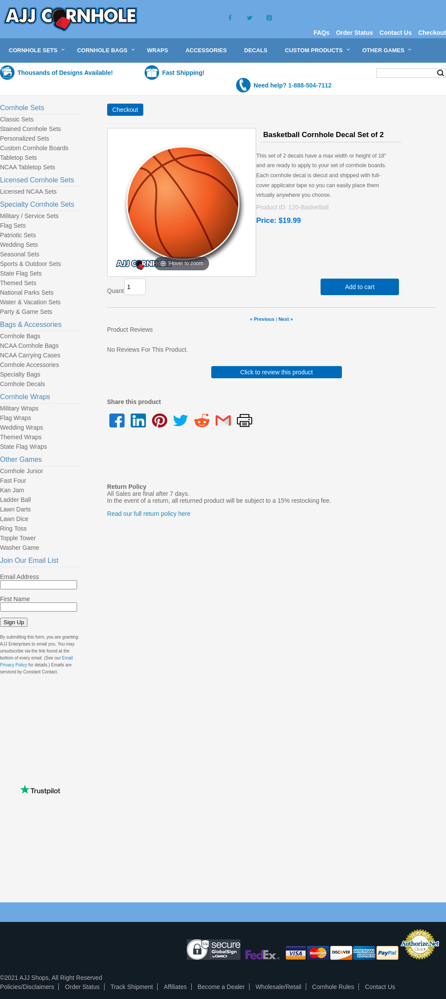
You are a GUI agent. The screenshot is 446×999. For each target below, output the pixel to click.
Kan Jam (12, 490)
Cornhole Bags (102, 50)
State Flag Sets (21, 273)
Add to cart (360, 286)
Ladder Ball (15, 499)
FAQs (322, 32)
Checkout (432, 32)
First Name (15, 598)
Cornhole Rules (333, 986)
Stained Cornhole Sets (30, 128)
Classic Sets (17, 119)
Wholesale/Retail (278, 986)
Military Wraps (19, 408)
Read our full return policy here (148, 513)
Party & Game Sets (26, 311)
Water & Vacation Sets (30, 302)
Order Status (354, 32)
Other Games (383, 50)
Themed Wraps (20, 437)
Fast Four (13, 480)
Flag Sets (13, 225)
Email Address (19, 576)
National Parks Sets (27, 292)
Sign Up (13, 622)
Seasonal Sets (19, 254)
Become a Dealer (221, 986)
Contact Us (395, 32)
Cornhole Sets (33, 50)
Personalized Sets (24, 138)
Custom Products (314, 50)
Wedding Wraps (21, 427)
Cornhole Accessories (29, 364)
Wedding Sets (19, 244)
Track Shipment (132, 986)
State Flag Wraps (23, 446)
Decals (255, 50)
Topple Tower (18, 538)
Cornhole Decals (22, 383)
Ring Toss (13, 528)
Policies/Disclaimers (27, 986)
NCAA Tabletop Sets (27, 167)
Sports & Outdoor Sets (30, 263)
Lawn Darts (15, 509)
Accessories (206, 50)
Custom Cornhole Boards (34, 148)
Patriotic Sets (18, 235)
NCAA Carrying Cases (30, 355)
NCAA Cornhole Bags (29, 345)
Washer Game (19, 547)
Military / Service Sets (29, 215)
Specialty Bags (20, 374)
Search (440, 73)
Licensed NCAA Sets (28, 191)
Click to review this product (276, 372)
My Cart (352, 72)
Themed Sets (18, 282)
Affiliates (175, 986)
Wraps (157, 50)
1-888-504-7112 (310, 85)
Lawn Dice (14, 518)
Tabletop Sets (18, 157)
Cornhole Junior (21, 471)
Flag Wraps (15, 417)
